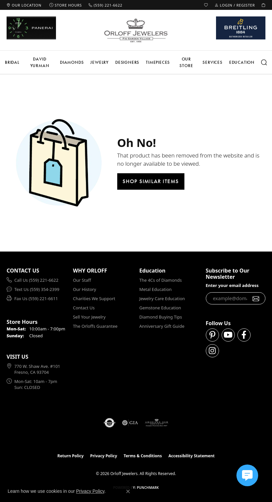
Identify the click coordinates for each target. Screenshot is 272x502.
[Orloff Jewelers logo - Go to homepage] (136, 30)
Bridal (12, 62)
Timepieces (158, 62)
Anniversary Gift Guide (161, 326)
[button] (206, 5)
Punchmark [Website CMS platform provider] (148, 487)
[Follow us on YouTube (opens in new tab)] (228, 335)
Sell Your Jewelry (89, 317)
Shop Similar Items (150, 181)
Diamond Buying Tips (160, 317)
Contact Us (84, 308)
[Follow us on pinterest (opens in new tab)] (212, 335)
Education (242, 62)
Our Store (186, 62)
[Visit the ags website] (157, 423)
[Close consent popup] (128, 491)
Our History (84, 289)
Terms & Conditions (143, 456)
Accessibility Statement (191, 456)
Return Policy (70, 456)
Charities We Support (94, 298)
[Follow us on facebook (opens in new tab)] (244, 335)
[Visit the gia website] (130, 423)
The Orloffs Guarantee (95, 326)
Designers (127, 62)
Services (212, 62)
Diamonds (72, 62)
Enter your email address (232, 285)
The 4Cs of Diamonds (160, 280)
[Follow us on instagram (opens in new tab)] (212, 350)
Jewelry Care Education (162, 298)
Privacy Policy (103, 456)
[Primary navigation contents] (136, 62)
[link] (24, 5)
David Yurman (39, 62)
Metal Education (155, 289)
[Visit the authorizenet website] (109, 423)
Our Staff (82, 280)
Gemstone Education (160, 308)
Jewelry (99, 62)
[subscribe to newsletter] (256, 298)
